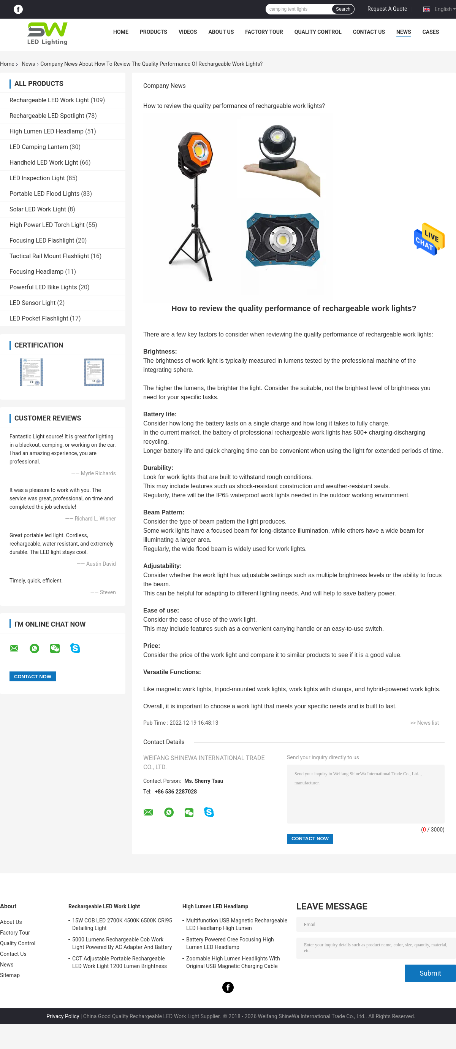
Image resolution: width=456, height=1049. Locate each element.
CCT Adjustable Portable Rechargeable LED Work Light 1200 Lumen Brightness (119, 962)
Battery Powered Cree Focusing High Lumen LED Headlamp (230, 943)
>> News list (424, 723)
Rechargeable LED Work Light (49, 100)
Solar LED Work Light (38, 209)
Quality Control (318, 32)
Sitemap (10, 975)
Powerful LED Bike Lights (43, 287)
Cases (431, 32)
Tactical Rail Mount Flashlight (49, 256)
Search (343, 9)
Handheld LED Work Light (44, 162)
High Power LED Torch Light (47, 225)
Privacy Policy (62, 1016)
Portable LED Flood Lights (44, 193)
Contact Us (369, 32)
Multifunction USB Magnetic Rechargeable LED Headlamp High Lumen (236, 924)
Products (153, 32)
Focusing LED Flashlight (42, 240)
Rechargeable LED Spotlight (47, 115)
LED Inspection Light (37, 178)
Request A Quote (387, 9)
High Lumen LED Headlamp (47, 131)
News (403, 32)
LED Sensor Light (32, 302)
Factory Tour (264, 32)
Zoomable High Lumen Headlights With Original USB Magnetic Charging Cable (233, 962)
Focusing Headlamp (36, 271)
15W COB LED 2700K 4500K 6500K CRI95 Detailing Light (122, 924)
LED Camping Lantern (39, 147)
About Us (221, 32)
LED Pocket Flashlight (39, 318)
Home (120, 32)
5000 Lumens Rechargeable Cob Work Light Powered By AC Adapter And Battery (122, 943)
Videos (188, 32)
